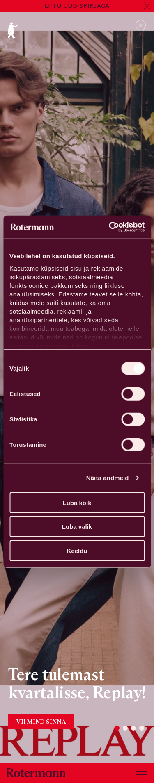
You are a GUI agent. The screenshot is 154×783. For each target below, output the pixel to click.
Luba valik (77, 526)
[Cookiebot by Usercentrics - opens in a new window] (110, 227)
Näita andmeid (107, 477)
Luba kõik (76, 502)
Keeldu (77, 550)
